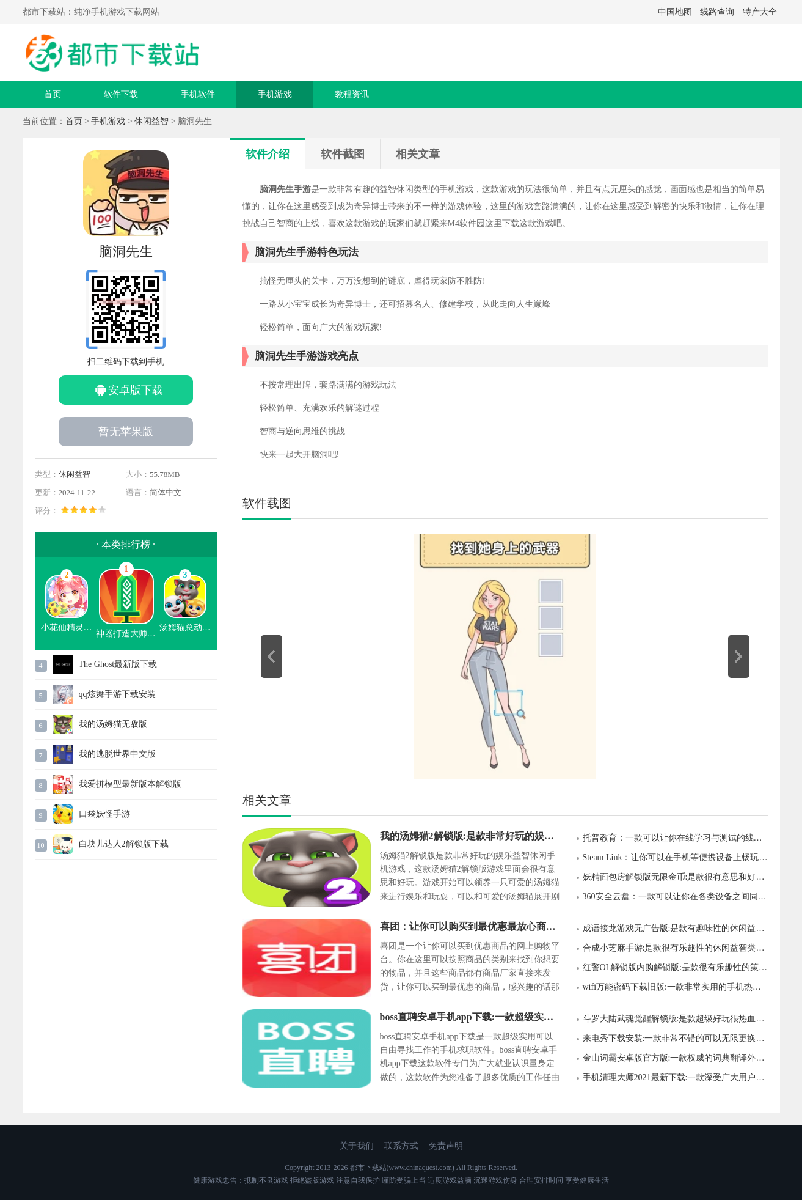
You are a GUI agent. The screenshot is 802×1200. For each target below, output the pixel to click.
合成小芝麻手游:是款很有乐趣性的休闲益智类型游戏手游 (675, 947)
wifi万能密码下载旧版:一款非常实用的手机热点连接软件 (675, 987)
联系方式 (401, 1145)
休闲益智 (151, 121)
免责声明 (446, 1145)
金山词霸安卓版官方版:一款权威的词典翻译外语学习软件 (675, 1057)
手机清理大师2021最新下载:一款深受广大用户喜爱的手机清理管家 (675, 1077)
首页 (52, 94)
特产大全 (760, 12)
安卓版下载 (135, 390)
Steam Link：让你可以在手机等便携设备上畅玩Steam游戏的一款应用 (675, 857)
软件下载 (121, 94)
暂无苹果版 (125, 431)
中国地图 (675, 12)
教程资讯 (352, 94)
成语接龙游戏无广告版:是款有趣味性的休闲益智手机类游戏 (675, 928)
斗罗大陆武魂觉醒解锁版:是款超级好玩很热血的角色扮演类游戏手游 (675, 1018)
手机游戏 (275, 94)
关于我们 (357, 1145)
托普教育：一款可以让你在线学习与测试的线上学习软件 (675, 837)
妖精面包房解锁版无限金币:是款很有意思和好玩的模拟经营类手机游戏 (675, 877)
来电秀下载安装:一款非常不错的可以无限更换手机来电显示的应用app (675, 1038)
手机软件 (198, 94)
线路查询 (717, 12)
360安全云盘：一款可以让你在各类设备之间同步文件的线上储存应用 (675, 896)
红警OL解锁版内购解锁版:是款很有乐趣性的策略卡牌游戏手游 (675, 967)
